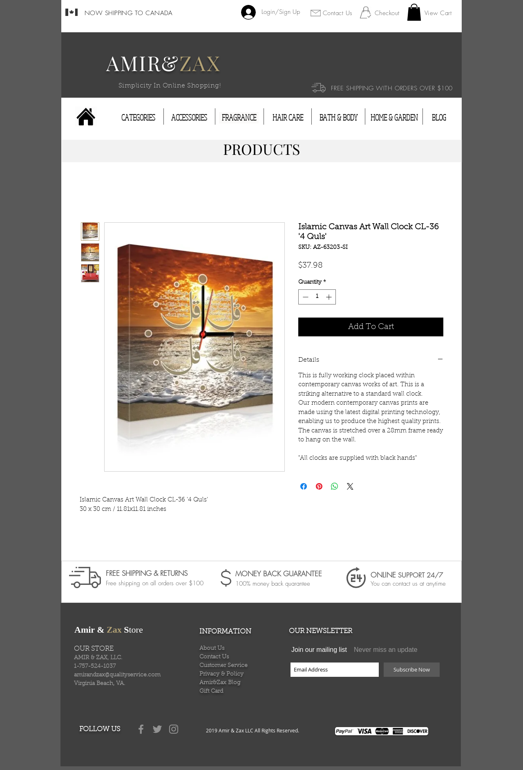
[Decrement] (304, 297)
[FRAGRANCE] (239, 117)
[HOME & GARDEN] (394, 117)
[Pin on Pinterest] (319, 486)
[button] (414, 12)
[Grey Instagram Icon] (174, 729)
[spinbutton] (317, 297)
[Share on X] (350, 486)
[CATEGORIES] (138, 117)
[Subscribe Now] (412, 670)
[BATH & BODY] (338, 117)
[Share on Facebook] (303, 486)
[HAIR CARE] (288, 117)
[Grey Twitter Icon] (157, 729)
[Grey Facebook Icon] (141, 729)
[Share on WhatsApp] (335, 486)
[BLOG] (439, 117)
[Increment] (329, 297)
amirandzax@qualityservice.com (117, 675)
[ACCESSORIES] (189, 117)
